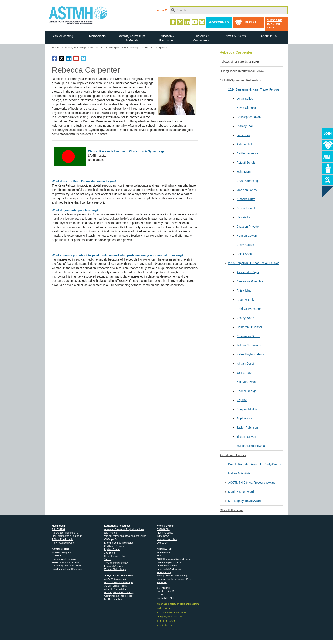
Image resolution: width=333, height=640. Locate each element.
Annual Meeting (62, 36)
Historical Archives (113, 566)
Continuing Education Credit (66, 565)
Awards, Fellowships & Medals (131, 38)
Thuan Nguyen (246, 436)
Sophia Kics (244, 418)
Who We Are (163, 552)
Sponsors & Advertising (64, 559)
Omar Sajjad (245, 98)
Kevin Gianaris (246, 107)
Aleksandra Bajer (248, 272)
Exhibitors (57, 555)
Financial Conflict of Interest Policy (174, 579)
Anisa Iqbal (244, 290)
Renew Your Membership (65, 532)
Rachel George (247, 391)
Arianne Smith (246, 299)
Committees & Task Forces (118, 596)
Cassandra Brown (248, 336)
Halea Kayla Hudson (250, 354)
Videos (107, 559)
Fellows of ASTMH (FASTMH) (239, 61)
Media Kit (161, 582)
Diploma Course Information (118, 542)
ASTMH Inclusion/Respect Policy (174, 559)
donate (252, 22)
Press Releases (165, 532)
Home (55, 47)
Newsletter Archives (167, 539)
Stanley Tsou (245, 126)
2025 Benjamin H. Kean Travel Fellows (253, 263)
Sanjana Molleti (247, 409)
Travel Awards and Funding (66, 562)
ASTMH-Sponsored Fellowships (122, 47)
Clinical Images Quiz (115, 556)
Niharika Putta (246, 199)
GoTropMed (219, 22)
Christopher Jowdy (249, 117)
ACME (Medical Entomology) (119, 592)
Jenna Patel (244, 372)
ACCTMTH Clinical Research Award (252, 482)
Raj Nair (242, 400)
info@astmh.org (165, 625)
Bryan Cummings (248, 181)
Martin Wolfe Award (241, 491)
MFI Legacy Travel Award (245, 501)
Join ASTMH (58, 529)
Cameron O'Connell (250, 327)
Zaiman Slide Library (115, 569)
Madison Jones (247, 190)
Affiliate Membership (62, 539)
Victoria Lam (245, 217)
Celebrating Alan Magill (169, 562)
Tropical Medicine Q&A (116, 562)
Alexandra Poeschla (250, 281)
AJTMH (161, 594)
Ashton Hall (244, 144)
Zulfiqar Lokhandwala (251, 445)
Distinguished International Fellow (242, 71)
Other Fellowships (231, 510)
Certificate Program (114, 546)
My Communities (113, 599)
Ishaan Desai (245, 363)
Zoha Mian (244, 171)
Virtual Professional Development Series (125, 536)
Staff (159, 555)
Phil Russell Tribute (167, 565)
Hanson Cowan (247, 235)
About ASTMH (270, 36)
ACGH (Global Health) (115, 586)
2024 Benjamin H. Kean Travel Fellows (253, 89)
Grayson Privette (248, 226)
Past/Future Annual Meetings (67, 569)
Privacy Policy (164, 572)
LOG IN (161, 10)
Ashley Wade (245, 318)
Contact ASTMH (165, 598)
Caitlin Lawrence (248, 153)
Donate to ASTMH (166, 591)
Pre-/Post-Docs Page (63, 542)
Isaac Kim (243, 135)
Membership (97, 36)
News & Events (236, 36)
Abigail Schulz (246, 162)
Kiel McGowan (246, 382)
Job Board (109, 552)
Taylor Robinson (247, 427)
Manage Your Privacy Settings (172, 575)
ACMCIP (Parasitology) (116, 589)
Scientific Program (61, 552)
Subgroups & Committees (201, 38)
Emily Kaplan (245, 244)
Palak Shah (244, 254)
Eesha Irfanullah (247, 208)
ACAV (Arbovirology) (115, 579)
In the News (163, 536)
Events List (162, 542)
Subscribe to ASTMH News (274, 24)
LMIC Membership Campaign (67, 536)
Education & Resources (166, 38)
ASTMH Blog (163, 529)
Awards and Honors (233, 455)
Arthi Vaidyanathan (249, 308)
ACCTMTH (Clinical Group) (118, 582)
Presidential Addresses (169, 569)
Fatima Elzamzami (249, 345)
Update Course (112, 549)
